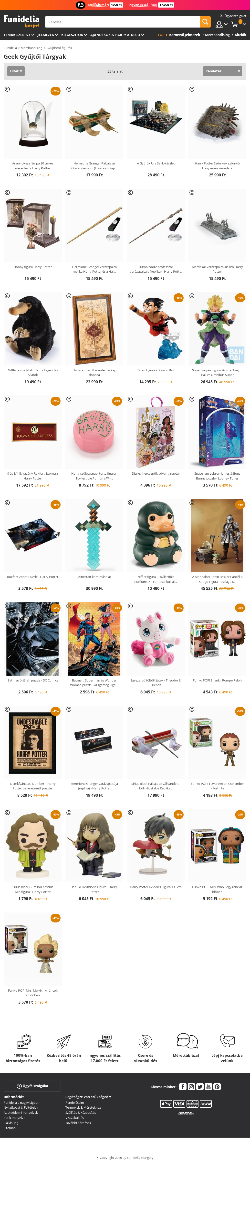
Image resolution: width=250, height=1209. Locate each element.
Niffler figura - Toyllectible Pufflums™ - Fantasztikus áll (155, 579)
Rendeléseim (74, 1102)
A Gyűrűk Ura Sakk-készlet (156, 163)
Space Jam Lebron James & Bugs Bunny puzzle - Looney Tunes (217, 475)
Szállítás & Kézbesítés (80, 1112)
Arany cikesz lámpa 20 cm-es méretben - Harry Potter (32, 165)
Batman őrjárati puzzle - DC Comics (33, 680)
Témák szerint (17, 34)
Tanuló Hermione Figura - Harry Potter (94, 889)
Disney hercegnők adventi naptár (156, 473)
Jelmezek (46, 34)
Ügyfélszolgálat (32, 1085)
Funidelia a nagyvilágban (21, 1102)
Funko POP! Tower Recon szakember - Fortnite (217, 786)
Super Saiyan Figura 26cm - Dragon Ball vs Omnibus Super (217, 372)
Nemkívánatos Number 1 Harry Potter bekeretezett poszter (33, 786)
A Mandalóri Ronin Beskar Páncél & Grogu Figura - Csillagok (217, 579)
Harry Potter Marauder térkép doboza (94, 372)
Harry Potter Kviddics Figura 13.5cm (156, 887)
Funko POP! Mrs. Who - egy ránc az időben (217, 889)
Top (161, 34)
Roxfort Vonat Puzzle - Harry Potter (32, 577)
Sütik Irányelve (14, 1117)
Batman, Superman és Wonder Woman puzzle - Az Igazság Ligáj (94, 682)
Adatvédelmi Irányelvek (21, 1112)
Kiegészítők (72, 34)
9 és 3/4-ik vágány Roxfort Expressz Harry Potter (32, 475)
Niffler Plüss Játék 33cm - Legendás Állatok (33, 372)
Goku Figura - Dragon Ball (155, 370)
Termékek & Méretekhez (83, 1107)
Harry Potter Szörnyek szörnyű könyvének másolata (217, 165)
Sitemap (10, 1128)
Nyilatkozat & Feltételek (21, 1107)
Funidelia (10, 48)
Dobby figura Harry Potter (33, 267)
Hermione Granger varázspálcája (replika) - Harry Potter (94, 786)
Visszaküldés (74, 1117)
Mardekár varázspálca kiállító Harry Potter (217, 269)
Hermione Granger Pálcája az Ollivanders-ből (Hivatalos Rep (94, 165)
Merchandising (31, 48)
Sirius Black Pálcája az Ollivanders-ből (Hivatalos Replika (155, 786)
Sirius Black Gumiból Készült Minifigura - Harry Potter (32, 889)
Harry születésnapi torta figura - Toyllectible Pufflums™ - (94, 475)
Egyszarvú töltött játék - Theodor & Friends (156, 682)
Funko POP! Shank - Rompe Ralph (217, 680)
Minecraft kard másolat (94, 577)
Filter (14, 71)
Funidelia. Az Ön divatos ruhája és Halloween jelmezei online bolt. (21, 21)
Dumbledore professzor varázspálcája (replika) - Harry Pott (156, 269)
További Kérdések (78, 1123)
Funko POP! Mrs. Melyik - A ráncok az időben (33, 993)
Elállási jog (11, 1123)
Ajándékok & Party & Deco (115, 34)
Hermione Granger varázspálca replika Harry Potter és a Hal (94, 269)
